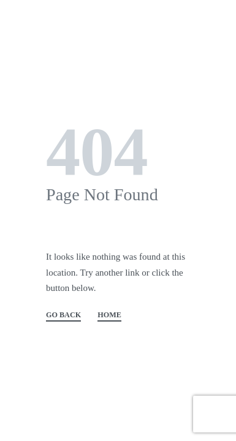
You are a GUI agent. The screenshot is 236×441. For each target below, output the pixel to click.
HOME (109, 315)
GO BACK (63, 315)
